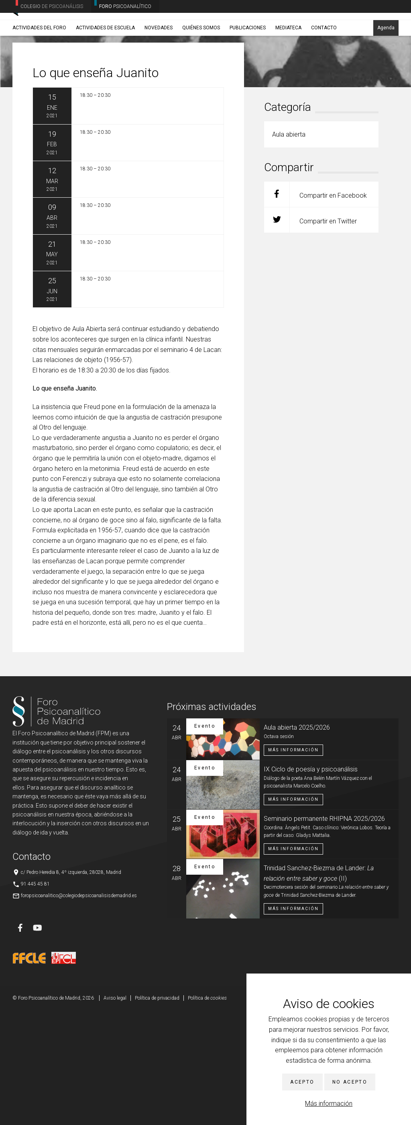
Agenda (386, 63)
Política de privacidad (157, 1113)
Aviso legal (115, 1113)
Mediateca (288, 63)
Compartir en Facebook (315, 309)
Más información (328, 1103)
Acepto (302, 1082)
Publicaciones (248, 63)
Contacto (324, 63)
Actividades (37, 82)
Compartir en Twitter (310, 335)
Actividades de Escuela (105, 63)
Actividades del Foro (39, 63)
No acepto (350, 1082)
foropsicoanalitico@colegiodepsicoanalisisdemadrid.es (79, 1010)
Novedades (158, 63)
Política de (207, 1113)
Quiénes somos (201, 63)
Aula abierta (67, 82)
